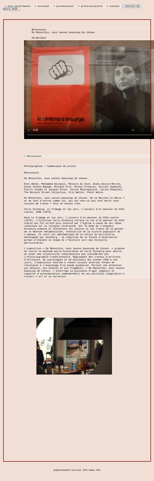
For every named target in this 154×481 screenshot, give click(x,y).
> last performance (17, 6)
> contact (113, 6)
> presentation (64, 6)
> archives (42, 6)
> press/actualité (90, 6)
